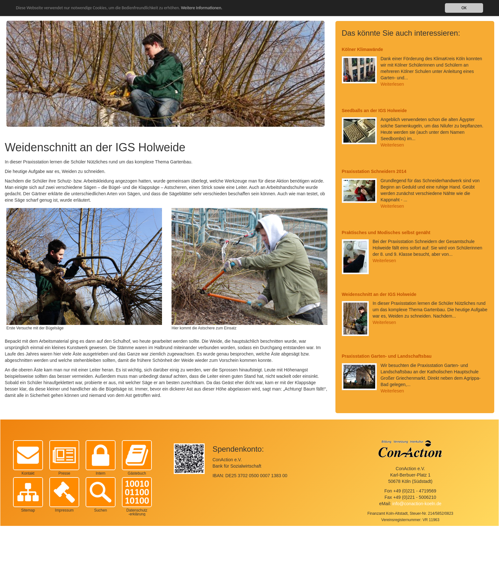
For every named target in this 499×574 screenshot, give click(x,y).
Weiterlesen (392, 84)
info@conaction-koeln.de (416, 503)
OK (464, 8)
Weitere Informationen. (201, 8)
